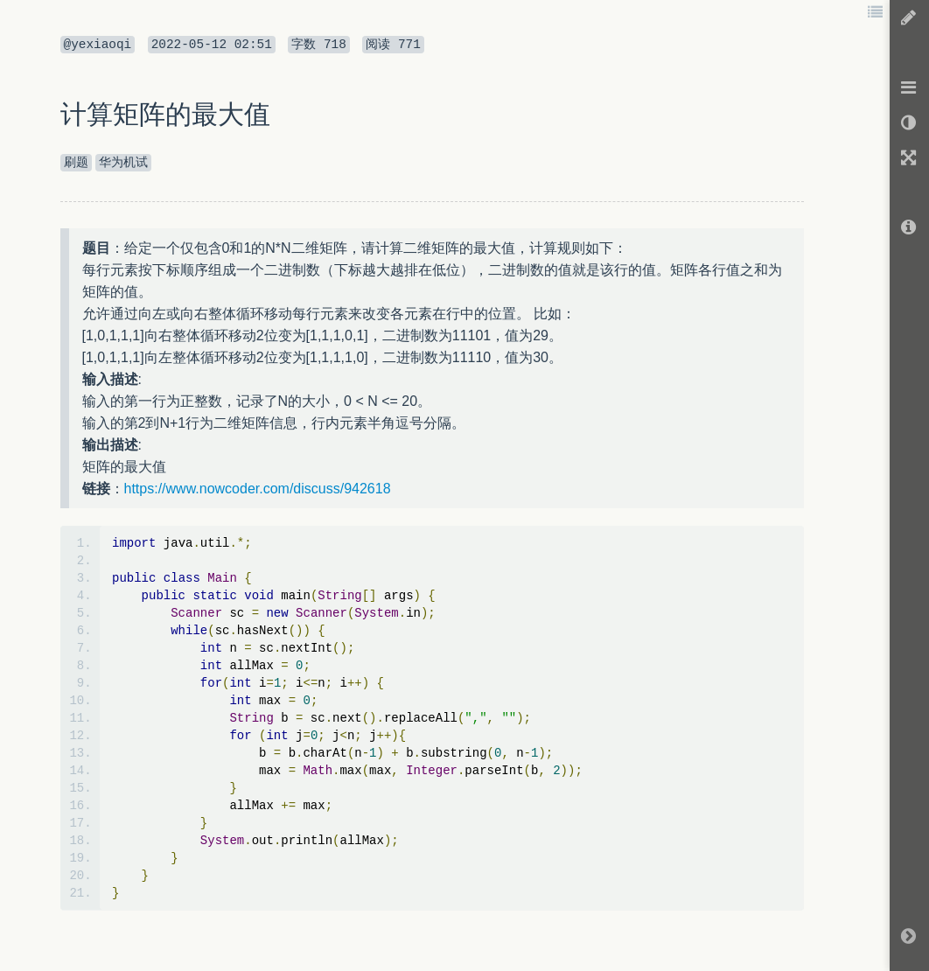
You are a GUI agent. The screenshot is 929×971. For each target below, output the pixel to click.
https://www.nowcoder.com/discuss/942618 (257, 488)
